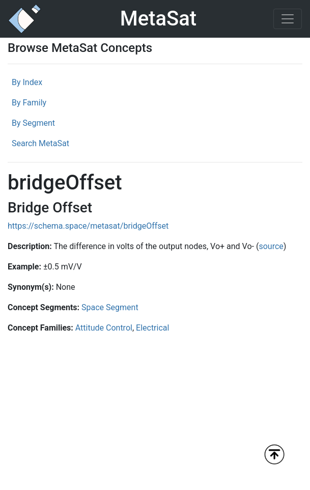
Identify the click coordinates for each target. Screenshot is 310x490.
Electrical (152, 328)
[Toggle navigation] (287, 19)
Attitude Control (103, 328)
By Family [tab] (29, 102)
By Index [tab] (27, 82)
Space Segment (109, 307)
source (271, 246)
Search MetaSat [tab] (40, 143)
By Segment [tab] (33, 123)
